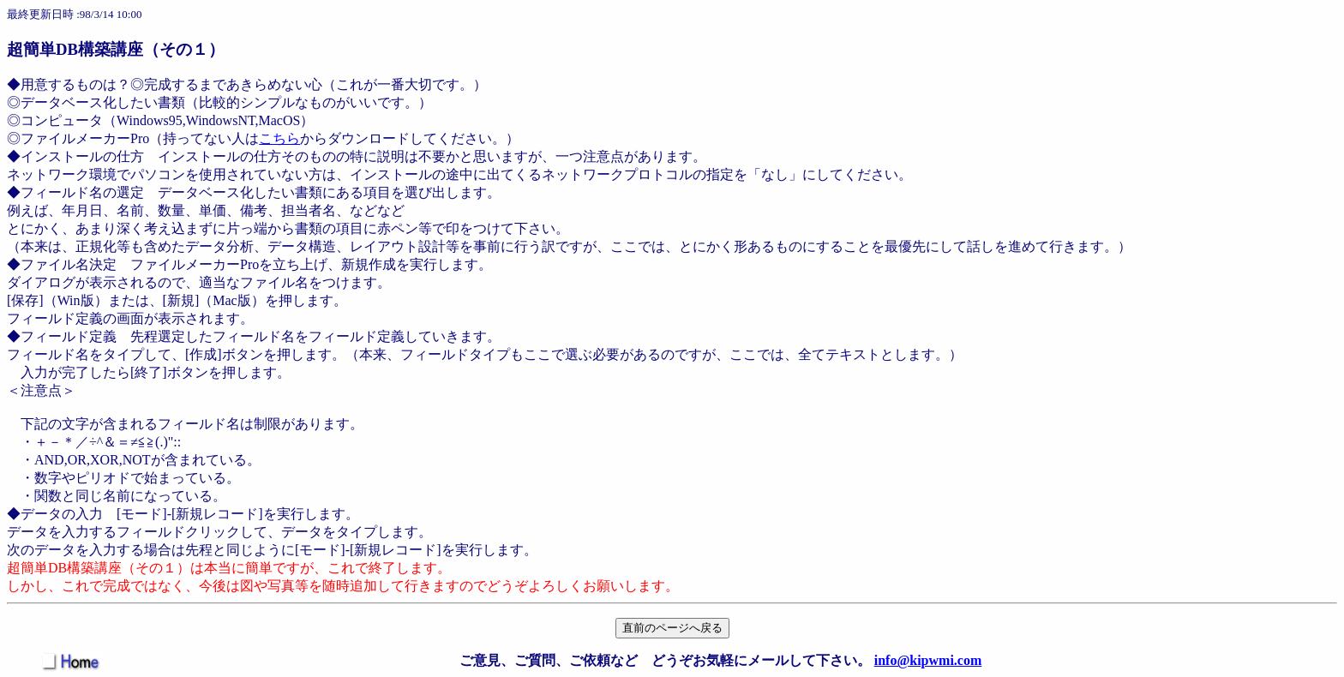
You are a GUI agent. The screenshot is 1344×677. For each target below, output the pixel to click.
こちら (279, 138)
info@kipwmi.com (928, 660)
